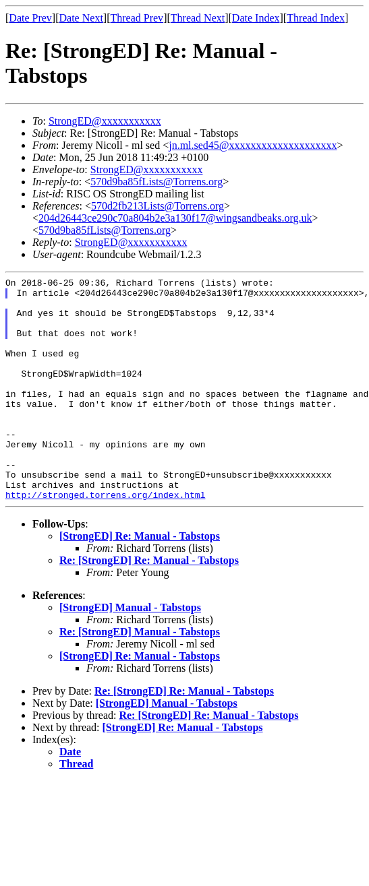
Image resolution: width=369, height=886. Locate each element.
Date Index (256, 18)
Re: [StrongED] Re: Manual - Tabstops (149, 604)
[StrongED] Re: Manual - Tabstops (139, 580)
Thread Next (198, 18)
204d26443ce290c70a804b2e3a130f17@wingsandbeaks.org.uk (175, 218)
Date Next (81, 18)
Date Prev (30, 18)
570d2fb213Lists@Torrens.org (157, 206)
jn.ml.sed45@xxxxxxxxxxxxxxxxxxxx (253, 145)
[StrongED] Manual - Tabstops (130, 652)
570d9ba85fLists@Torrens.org (156, 181)
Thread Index (316, 18)
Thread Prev (136, 18)
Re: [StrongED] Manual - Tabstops (139, 676)
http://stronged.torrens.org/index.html (105, 539)
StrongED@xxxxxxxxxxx (105, 121)
